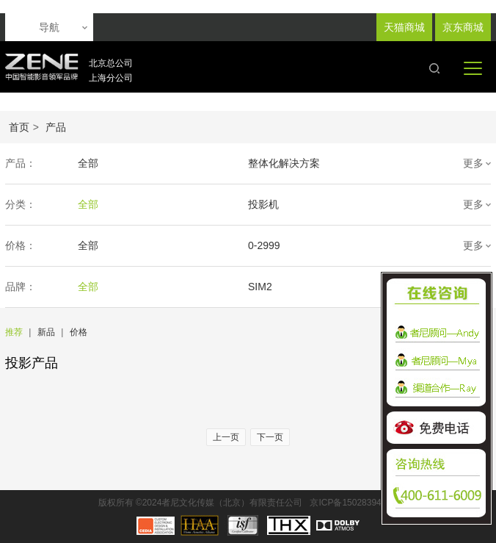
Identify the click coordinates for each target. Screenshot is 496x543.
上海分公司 (111, 78)
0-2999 (264, 245)
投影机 (263, 204)
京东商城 (463, 27)
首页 (19, 127)
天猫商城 (404, 27)
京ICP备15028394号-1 (354, 502)
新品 (46, 332)
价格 (78, 332)
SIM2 (260, 286)
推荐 (14, 332)
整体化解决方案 (284, 163)
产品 (55, 127)
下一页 (270, 437)
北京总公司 (111, 63)
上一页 (226, 437)
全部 (88, 163)
